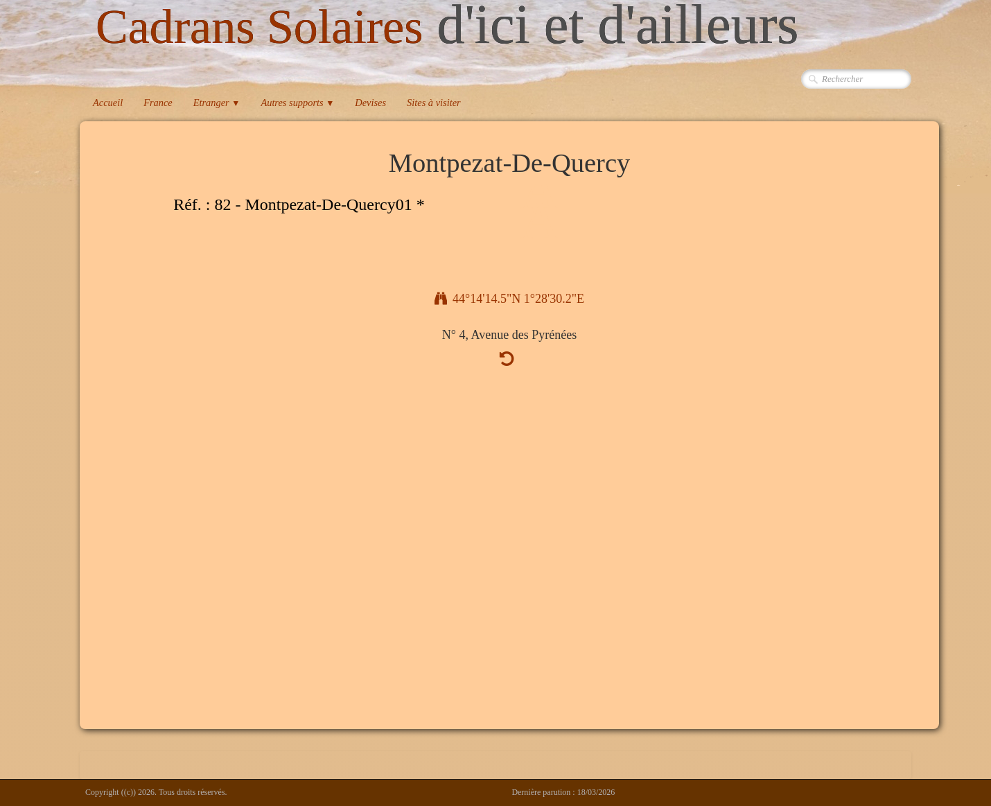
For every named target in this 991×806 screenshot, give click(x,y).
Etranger (216, 102)
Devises (370, 102)
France (158, 102)
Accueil (108, 102)
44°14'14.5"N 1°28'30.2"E (509, 299)
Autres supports (297, 102)
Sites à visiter (434, 102)
